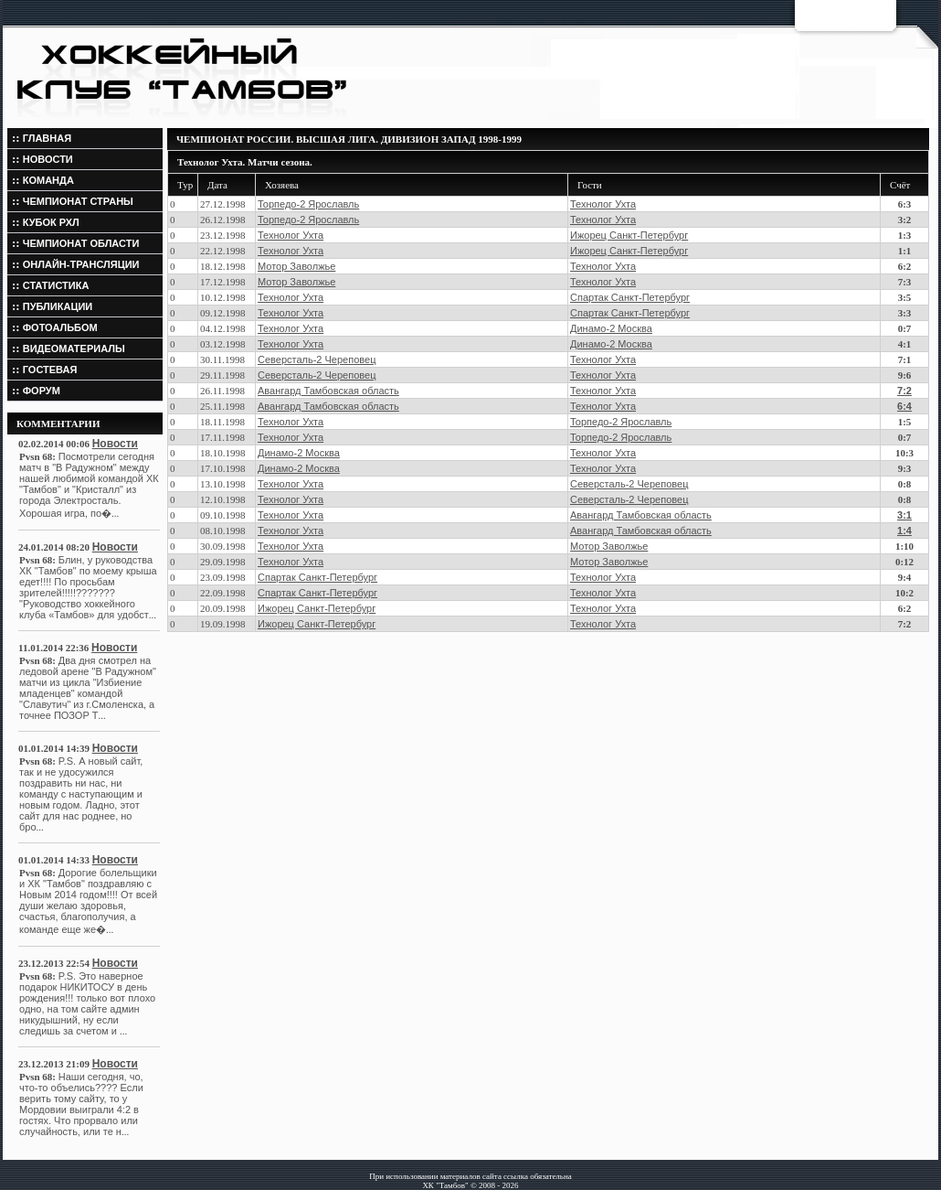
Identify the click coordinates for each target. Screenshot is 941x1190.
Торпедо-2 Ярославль (308, 203)
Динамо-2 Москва (611, 328)
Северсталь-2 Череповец (316, 359)
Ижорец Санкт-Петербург (629, 235)
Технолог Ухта (603, 203)
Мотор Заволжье (296, 266)
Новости (115, 443)
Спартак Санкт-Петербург (630, 297)
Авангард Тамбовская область (328, 390)
